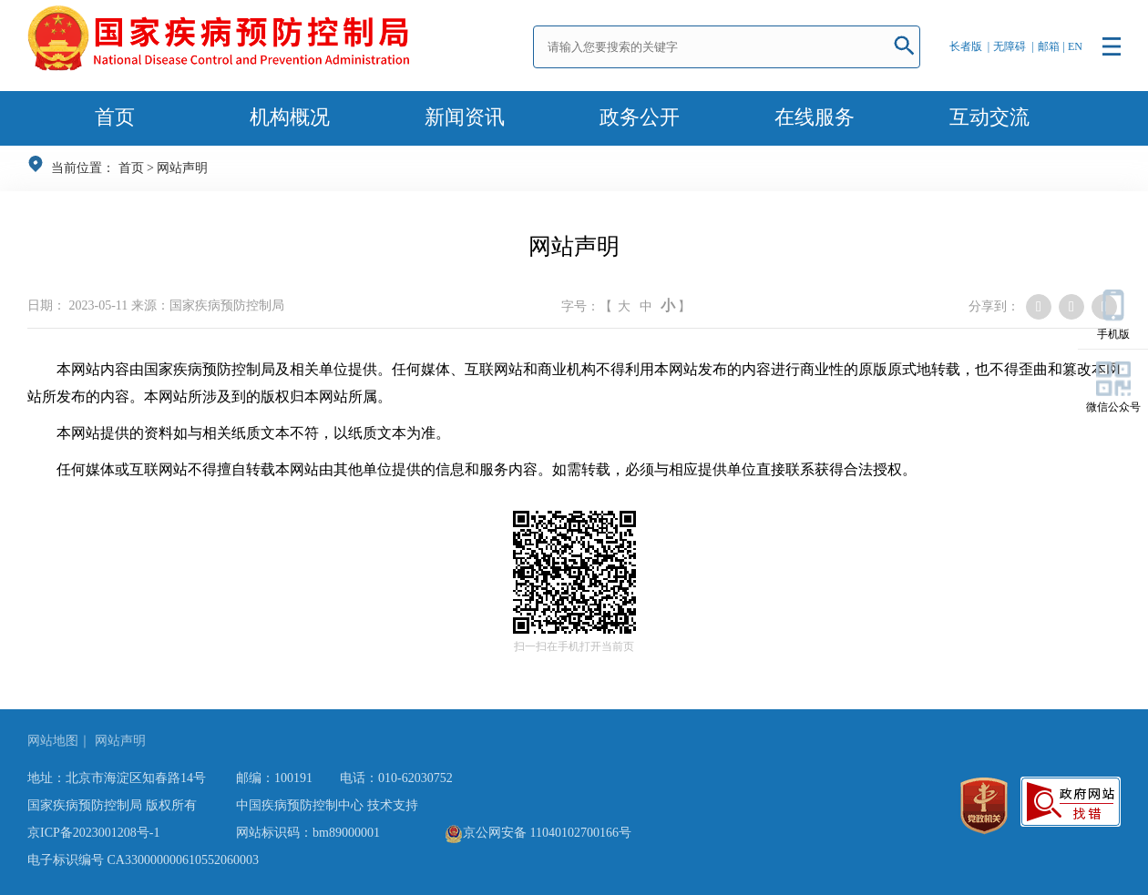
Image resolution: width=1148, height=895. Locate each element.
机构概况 (290, 117)
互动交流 (989, 117)
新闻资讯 (465, 117)
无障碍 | (1013, 46)
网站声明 (182, 168)
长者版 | (969, 46)
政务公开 (640, 117)
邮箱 (1049, 46)
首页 (115, 117)
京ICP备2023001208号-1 (93, 832)
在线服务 (814, 117)
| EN (1072, 46)
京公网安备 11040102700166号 (538, 832)
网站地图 (52, 741)
